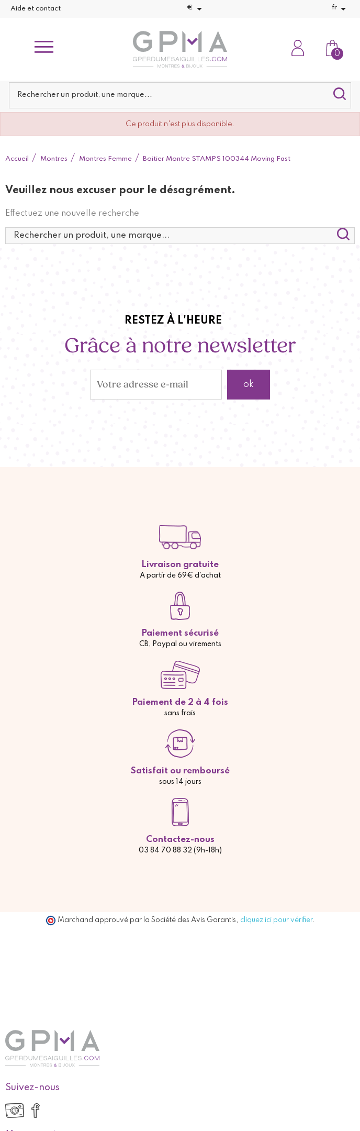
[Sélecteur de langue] (341, 9)
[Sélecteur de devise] (196, 9)
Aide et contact (35, 8)
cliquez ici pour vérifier (276, 920)
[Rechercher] (180, 95)
